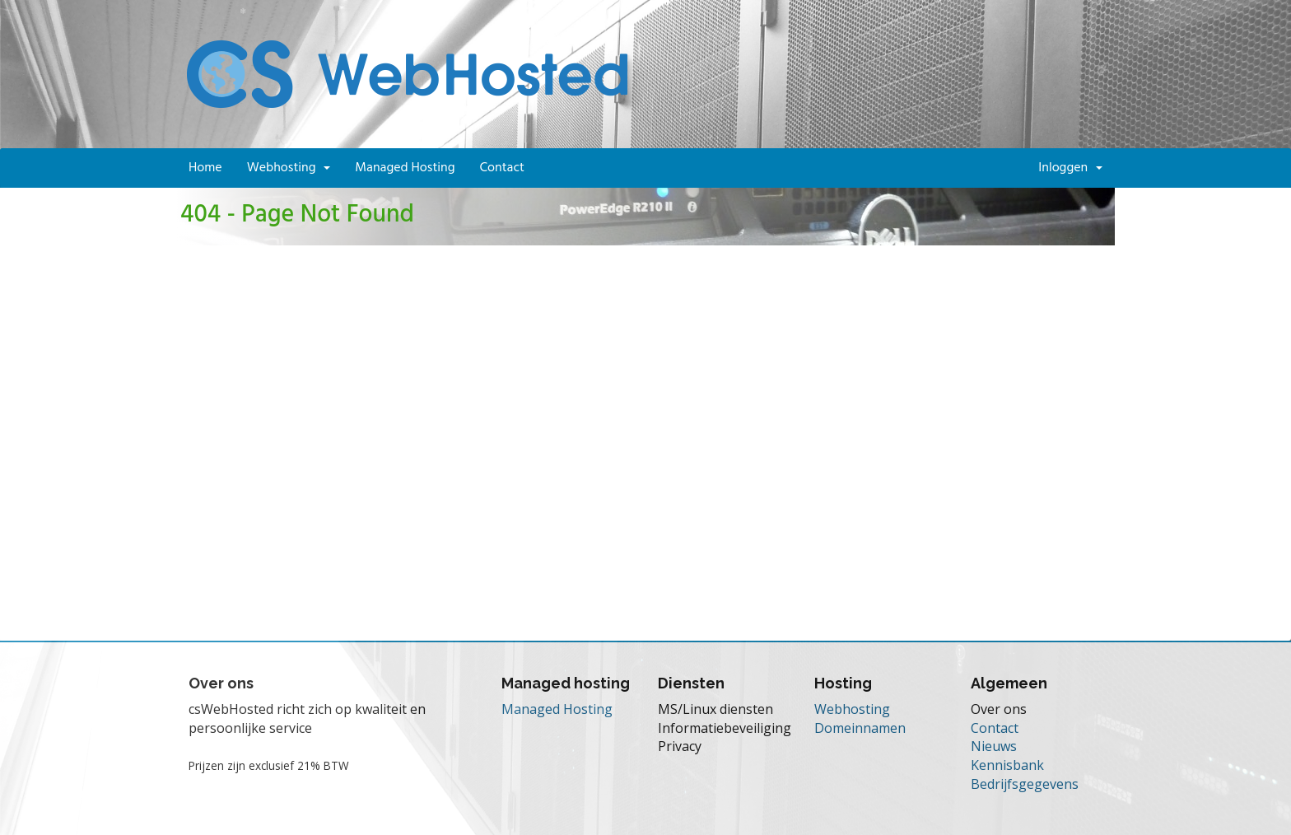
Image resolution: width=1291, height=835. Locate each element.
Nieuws (994, 746)
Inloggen (1070, 168)
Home (205, 168)
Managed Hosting (404, 168)
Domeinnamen (860, 728)
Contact (501, 168)
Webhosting (289, 168)
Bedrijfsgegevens (1025, 784)
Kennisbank (1007, 765)
